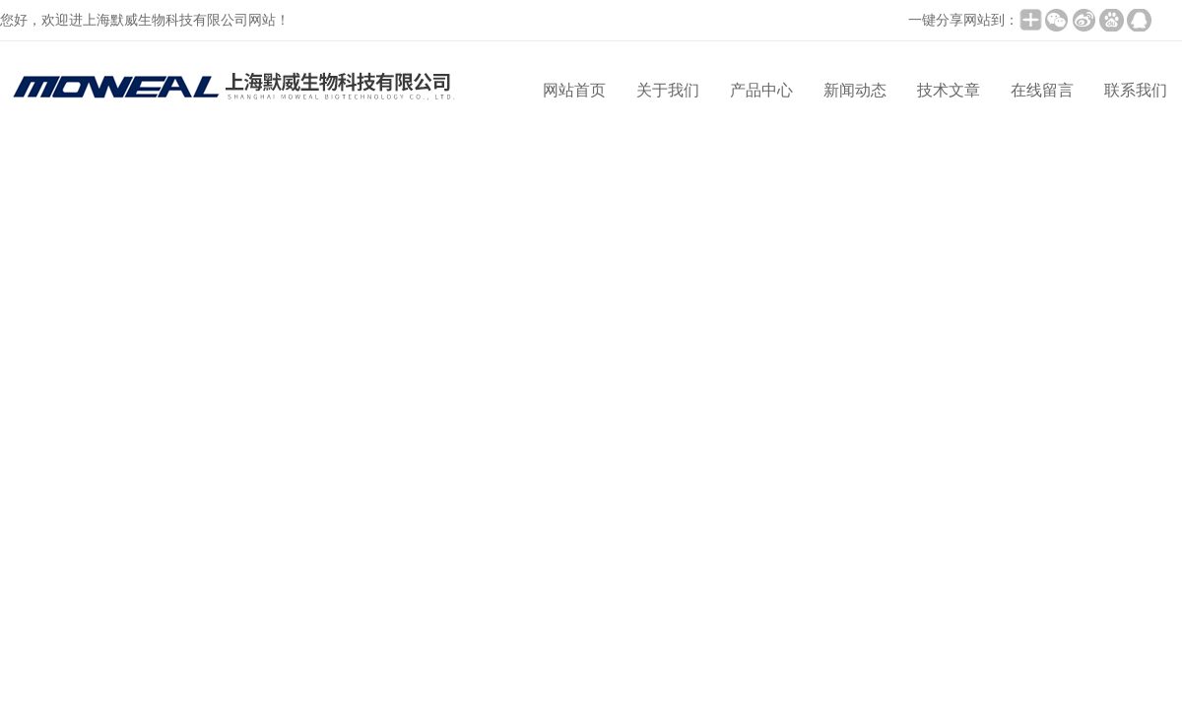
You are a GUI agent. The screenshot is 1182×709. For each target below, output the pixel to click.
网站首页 (574, 90)
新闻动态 (854, 90)
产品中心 (761, 90)
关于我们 (667, 90)
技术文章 (948, 90)
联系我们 (1135, 90)
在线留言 (1042, 90)
